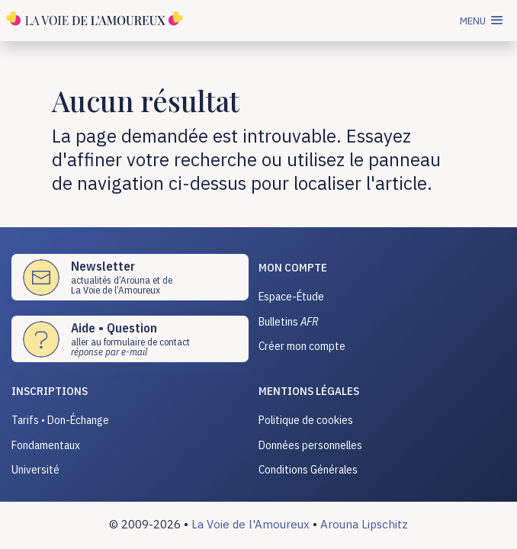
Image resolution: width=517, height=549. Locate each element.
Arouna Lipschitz (364, 524)
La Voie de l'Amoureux (250, 524)
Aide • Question (114, 327)
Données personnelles (310, 445)
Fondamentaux (45, 445)
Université (35, 469)
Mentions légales (308, 391)
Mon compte (292, 267)
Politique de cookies (305, 420)
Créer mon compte (301, 346)
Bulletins (288, 321)
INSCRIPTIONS (49, 391)
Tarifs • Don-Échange (60, 420)
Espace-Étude (291, 296)
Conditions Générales (308, 469)
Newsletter (103, 266)
